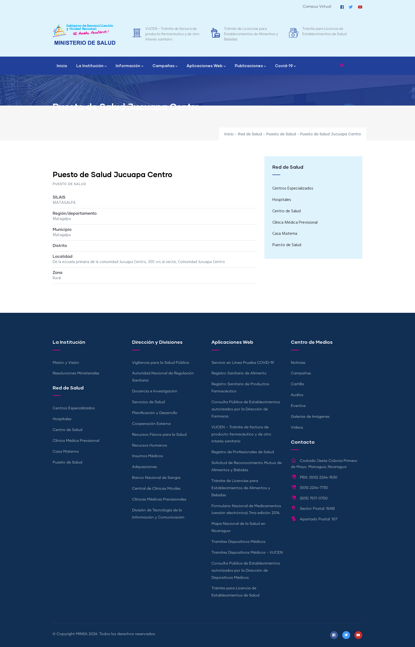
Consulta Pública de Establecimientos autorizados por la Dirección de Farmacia (245, 409)
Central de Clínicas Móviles (156, 488)
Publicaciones (250, 66)
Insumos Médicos (147, 456)
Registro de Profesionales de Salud (242, 452)
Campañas (165, 66)
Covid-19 (285, 66)
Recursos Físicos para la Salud (159, 435)
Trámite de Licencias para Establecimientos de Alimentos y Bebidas (251, 34)
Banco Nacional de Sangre (156, 478)
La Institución (91, 66)
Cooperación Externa (151, 424)
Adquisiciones (144, 467)
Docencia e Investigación (154, 391)
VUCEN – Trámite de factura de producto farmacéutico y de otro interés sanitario (172, 34)
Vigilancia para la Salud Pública (160, 363)
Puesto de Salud (281, 134)
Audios (297, 395)
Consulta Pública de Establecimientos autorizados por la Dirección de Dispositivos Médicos (245, 571)
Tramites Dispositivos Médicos (238, 542)
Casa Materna (284, 233)
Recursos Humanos (149, 445)
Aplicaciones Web (206, 66)
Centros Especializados (292, 188)
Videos (297, 427)
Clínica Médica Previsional (295, 222)
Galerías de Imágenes (310, 417)
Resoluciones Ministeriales (76, 373)
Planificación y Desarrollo (154, 413)
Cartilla (297, 384)
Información (129, 66)
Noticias (298, 363)
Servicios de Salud (148, 402)
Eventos (298, 406)
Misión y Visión (66, 363)
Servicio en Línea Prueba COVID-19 (242, 363)
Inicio (62, 65)
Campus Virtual (317, 6)
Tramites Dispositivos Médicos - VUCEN (247, 552)
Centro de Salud (286, 211)
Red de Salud (250, 134)
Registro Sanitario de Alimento (239, 373)
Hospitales (281, 199)
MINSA (82, 634)
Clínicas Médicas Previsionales (159, 499)
